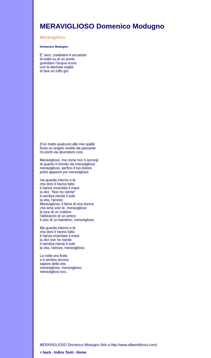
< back (45, 352)
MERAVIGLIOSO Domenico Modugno (69, 345)
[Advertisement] (125, 108)
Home (81, 352)
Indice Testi (63, 352)
